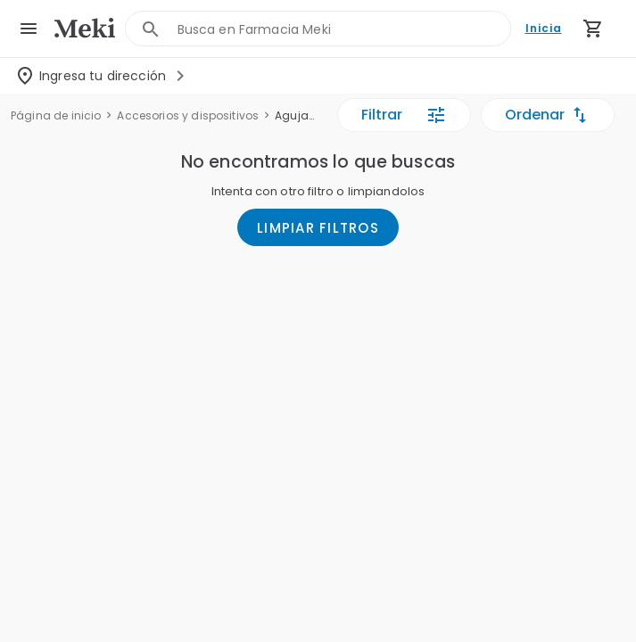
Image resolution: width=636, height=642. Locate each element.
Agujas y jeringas (296, 115)
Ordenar (548, 115)
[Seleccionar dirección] (102, 76)
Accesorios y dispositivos (188, 115)
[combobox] (344, 29)
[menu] (28, 28)
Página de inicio (56, 115)
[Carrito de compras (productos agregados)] (593, 28)
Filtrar (404, 115)
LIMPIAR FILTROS (318, 227)
